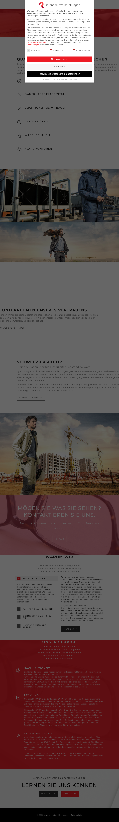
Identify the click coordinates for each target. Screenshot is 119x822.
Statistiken (56, 50)
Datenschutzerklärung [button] (61, 79)
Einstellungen (33, 45)
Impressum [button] (74, 79)
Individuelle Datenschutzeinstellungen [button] (59, 74)
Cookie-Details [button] (46, 79)
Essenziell (33, 50)
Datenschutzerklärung (37, 42)
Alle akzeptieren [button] (59, 59)
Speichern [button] (59, 66)
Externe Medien (81, 50)
